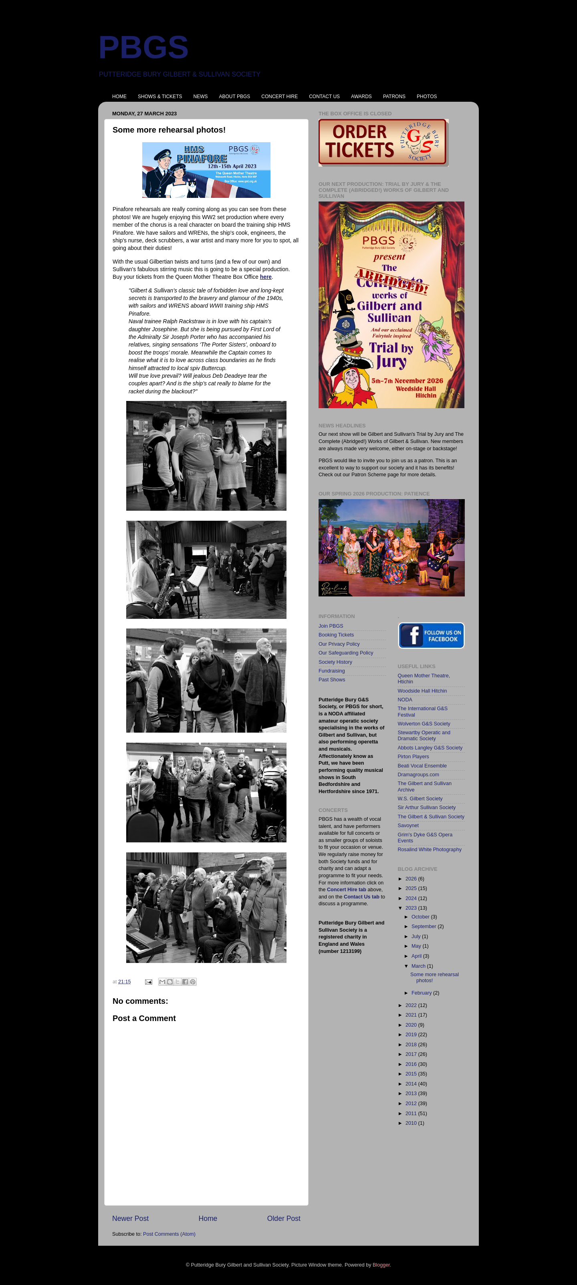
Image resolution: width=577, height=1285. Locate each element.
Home (207, 1219)
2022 (412, 1005)
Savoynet (408, 825)
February (422, 993)
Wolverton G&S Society (424, 724)
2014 (412, 1084)
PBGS (143, 47)
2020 (412, 1025)
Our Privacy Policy (339, 644)
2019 (412, 1034)
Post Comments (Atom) (169, 1234)
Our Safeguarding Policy (346, 653)
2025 (412, 888)
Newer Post (130, 1219)
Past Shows (332, 680)
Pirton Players (413, 756)
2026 (412, 879)
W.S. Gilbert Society (420, 799)
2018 (412, 1044)
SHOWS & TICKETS (160, 96)
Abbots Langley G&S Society (430, 748)
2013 (412, 1093)
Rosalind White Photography (430, 849)
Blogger (381, 1265)
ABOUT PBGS (234, 96)
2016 (412, 1064)
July (417, 936)
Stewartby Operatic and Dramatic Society (424, 735)
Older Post (284, 1219)
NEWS (200, 96)
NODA (405, 700)
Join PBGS (331, 626)
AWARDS (361, 96)
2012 (412, 1103)
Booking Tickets (336, 635)
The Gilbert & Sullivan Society (431, 817)
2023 (412, 908)
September (425, 926)
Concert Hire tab (346, 889)
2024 (412, 898)
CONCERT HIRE (279, 96)
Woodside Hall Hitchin (422, 691)
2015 (412, 1074)
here (266, 277)
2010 (412, 1123)
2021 (412, 1015)
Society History (335, 662)
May (417, 946)
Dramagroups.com (419, 774)
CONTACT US (324, 96)
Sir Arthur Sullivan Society (427, 807)
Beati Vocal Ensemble (422, 766)
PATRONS (394, 96)
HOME (119, 96)
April (417, 956)
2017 (412, 1054)
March (419, 966)
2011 (412, 1113)
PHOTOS (427, 96)
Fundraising (332, 671)
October (421, 917)
